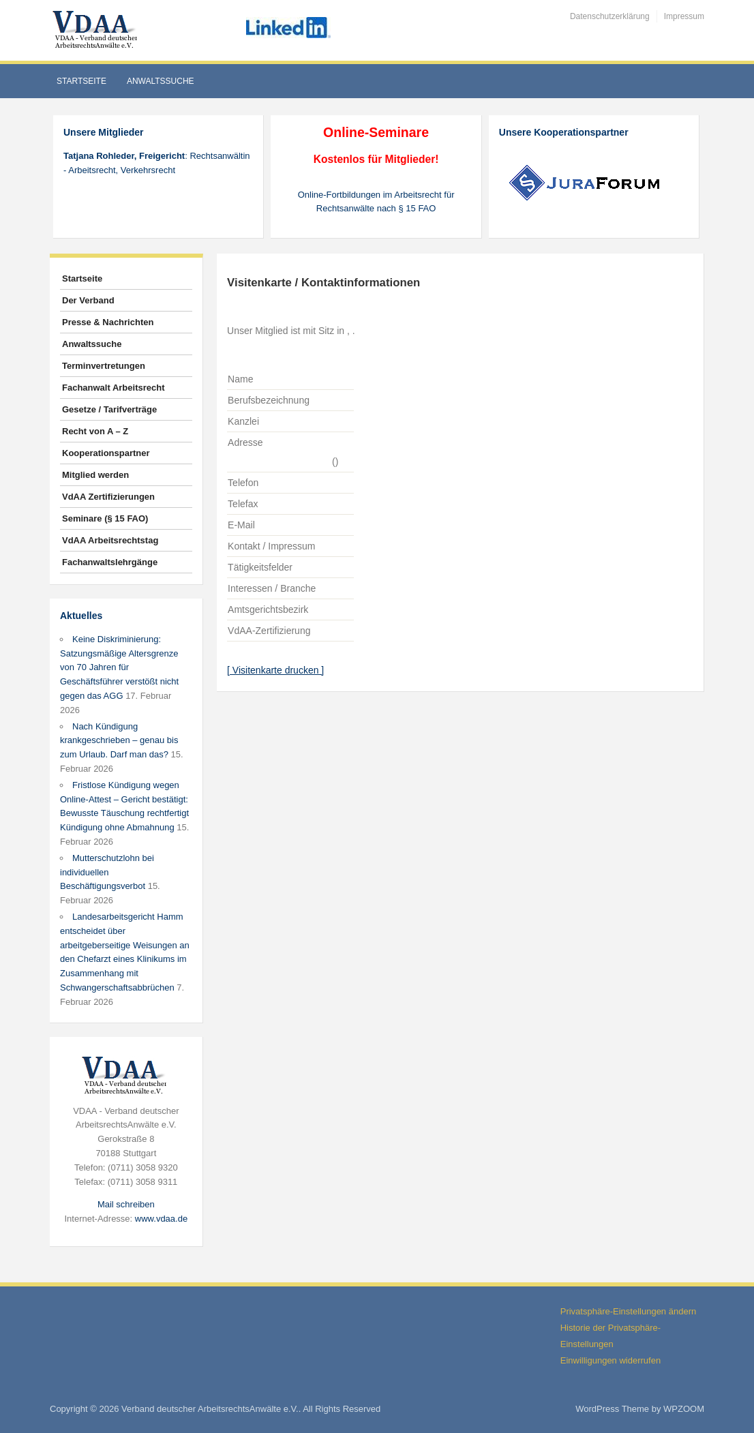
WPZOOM (683, 1409)
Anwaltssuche (160, 81)
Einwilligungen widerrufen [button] (610, 1360)
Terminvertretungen (103, 366)
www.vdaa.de (161, 1218)
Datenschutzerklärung (610, 16)
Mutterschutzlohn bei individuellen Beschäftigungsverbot (107, 872)
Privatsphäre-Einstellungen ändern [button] (628, 1311)
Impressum (684, 16)
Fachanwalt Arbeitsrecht (113, 387)
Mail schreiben (126, 1204)
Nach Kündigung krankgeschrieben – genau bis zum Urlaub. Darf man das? (119, 740)
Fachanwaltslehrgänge (109, 562)
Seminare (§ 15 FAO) (105, 518)
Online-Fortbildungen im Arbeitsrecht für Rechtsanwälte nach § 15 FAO (376, 202)
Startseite (81, 81)
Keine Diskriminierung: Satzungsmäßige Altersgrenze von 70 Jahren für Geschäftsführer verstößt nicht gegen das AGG (119, 667)
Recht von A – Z (95, 431)
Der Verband (88, 300)
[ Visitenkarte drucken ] (275, 670)
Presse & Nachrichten (107, 322)
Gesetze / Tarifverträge (109, 409)
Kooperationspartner (106, 453)
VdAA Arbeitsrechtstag (110, 540)
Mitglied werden (95, 475)
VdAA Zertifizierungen (108, 497)
